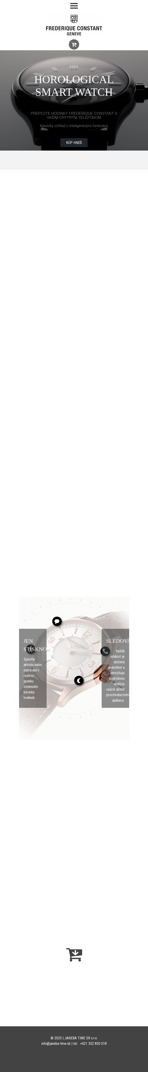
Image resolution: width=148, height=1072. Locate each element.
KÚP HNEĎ (74, 143)
